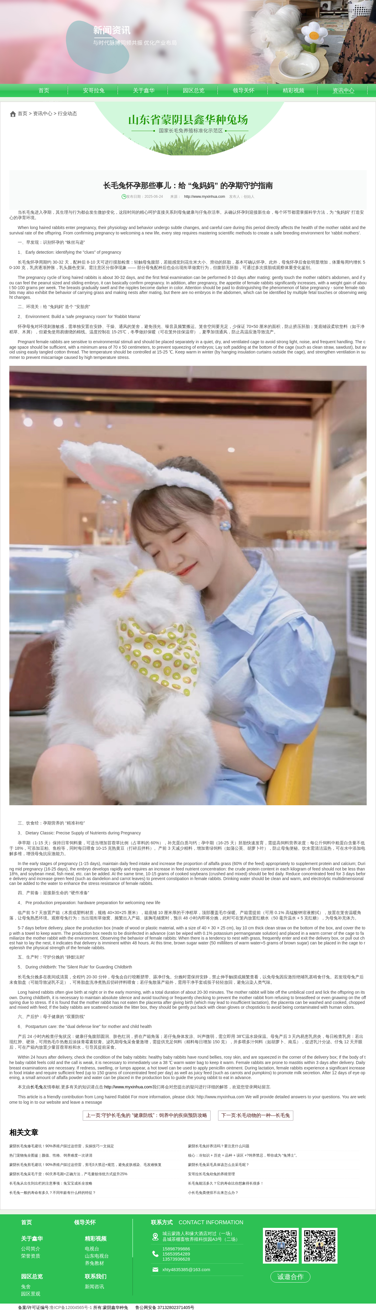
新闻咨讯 (94, 1286)
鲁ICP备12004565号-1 (71, 1307)
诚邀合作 (290, 1276)
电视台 (92, 1248)
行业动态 (67, 113)
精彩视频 (293, 90)
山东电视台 (97, 1255)
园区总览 (194, 90)
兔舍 (26, 1286)
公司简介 (30, 1248)
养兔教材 (94, 1263)
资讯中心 (343, 90)
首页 (44, 90)
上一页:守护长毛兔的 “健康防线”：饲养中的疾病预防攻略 (147, 1115)
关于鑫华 (144, 90)
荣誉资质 (30, 1255)
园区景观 (30, 1293)
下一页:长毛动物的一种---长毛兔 (255, 1115)
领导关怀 (243, 90)
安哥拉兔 (94, 90)
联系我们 (95, 1277)
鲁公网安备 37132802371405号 (165, 1307)
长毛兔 (36, 1086)
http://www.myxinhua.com (204, 196)
